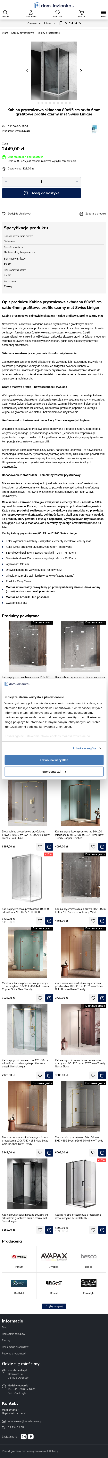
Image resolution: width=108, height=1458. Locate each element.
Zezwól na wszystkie (54, 760)
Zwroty (6, 1340)
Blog (4, 1327)
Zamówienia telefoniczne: (54, 23)
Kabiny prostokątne (48, 33)
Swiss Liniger (22, 131)
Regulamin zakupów (13, 1334)
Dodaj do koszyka (44, 193)
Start (5, 33)
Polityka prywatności (14, 1353)
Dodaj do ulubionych (19, 213)
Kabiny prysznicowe (22, 33)
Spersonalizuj (54, 771)
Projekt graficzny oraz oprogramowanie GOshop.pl (30, 1451)
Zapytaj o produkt (96, 213)
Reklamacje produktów (15, 1347)
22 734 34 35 (16, 1427)
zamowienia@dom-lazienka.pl (25, 1421)
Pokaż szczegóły (84, 748)
